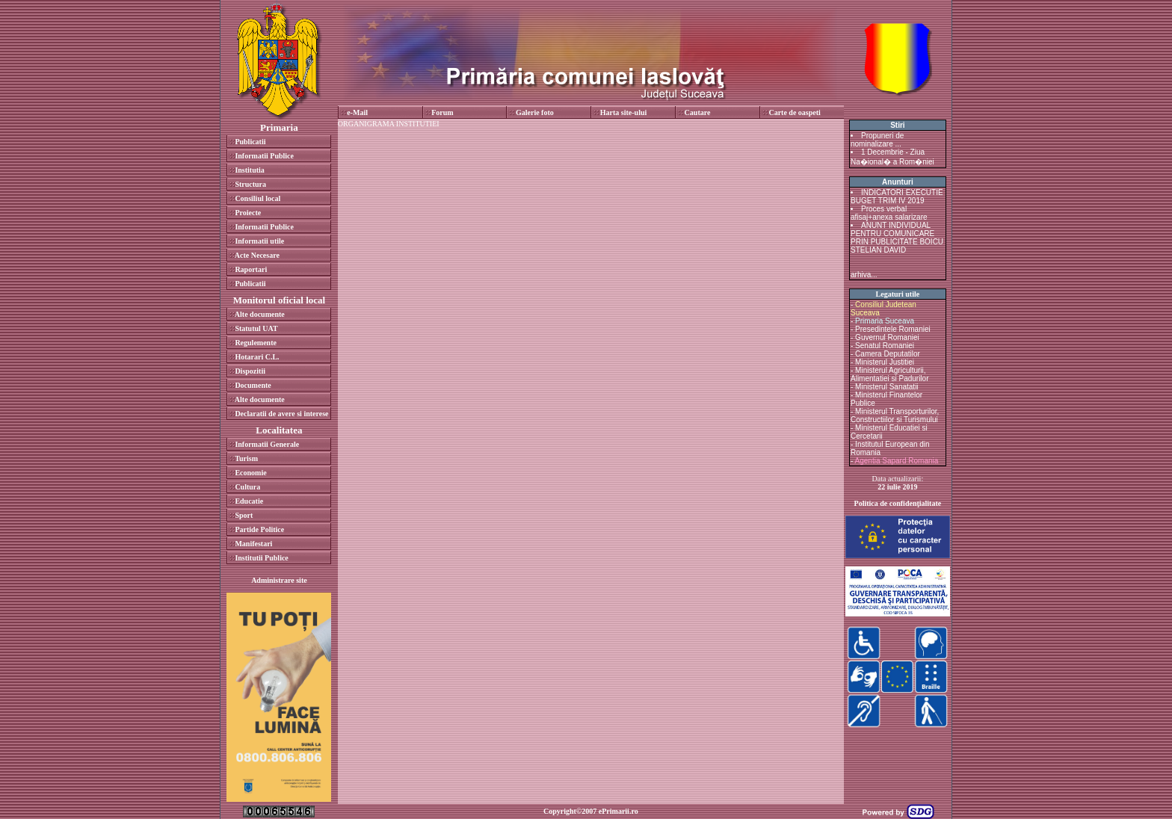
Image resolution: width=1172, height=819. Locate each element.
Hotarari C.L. (257, 357)
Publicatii (250, 141)
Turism (246, 458)
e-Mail (357, 112)
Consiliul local (257, 198)
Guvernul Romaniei (887, 337)
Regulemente (256, 343)
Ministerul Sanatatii (886, 387)
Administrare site (279, 580)
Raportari (251, 269)
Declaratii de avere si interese (281, 414)
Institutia (249, 170)
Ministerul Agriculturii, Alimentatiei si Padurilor (890, 374)
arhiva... (864, 275)
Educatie (249, 501)
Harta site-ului (623, 112)
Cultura (247, 487)
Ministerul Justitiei (884, 362)
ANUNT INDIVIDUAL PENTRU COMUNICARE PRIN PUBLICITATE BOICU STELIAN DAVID (897, 237)
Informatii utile (259, 241)
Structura (250, 184)
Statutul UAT (256, 328)
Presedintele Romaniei (893, 329)
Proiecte (248, 212)
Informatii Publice (264, 156)
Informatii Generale (267, 444)
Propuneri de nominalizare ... (877, 140)
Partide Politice (259, 529)
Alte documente (260, 314)
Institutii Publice (261, 558)
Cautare (698, 112)
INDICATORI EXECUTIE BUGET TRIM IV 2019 (897, 196)
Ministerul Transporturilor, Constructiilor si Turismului (895, 415)
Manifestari (253, 544)
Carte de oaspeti (794, 112)
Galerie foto (535, 112)
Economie (250, 473)
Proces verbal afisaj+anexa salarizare (889, 213)
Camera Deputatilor (887, 354)
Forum (442, 112)
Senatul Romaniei (884, 345)
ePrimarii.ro (618, 811)
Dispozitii (250, 371)
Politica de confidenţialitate (898, 503)
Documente (253, 385)
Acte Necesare (257, 255)
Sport (244, 515)
